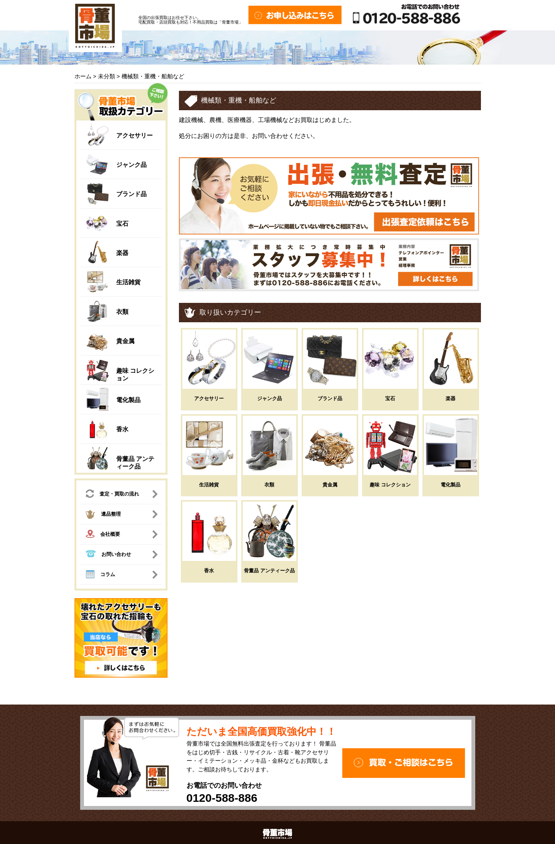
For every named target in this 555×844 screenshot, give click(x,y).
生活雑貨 (128, 282)
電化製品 (128, 400)
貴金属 (125, 341)
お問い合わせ (108, 554)
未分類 (106, 76)
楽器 (122, 253)
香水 (122, 429)
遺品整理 (103, 515)
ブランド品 (131, 194)
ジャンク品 (131, 165)
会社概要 (103, 535)
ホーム (83, 76)
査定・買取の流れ (112, 494)
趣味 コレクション (390, 485)
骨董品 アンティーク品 (269, 570)
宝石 (122, 223)
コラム (100, 575)
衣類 (122, 312)
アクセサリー (134, 135)
